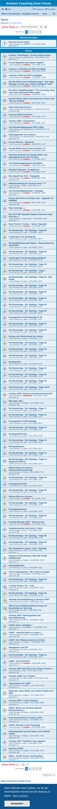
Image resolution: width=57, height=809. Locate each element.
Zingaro (26, 560)
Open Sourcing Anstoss (20, 107)
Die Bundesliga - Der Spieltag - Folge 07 (28, 515)
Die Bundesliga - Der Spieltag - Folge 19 (28, 381)
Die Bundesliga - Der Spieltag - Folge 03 (28, 579)
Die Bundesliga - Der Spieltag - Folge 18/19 (29, 387)
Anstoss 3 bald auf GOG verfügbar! (25, 75)
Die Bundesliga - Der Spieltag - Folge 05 (28, 536)
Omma (25, 472)
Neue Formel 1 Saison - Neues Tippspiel (28, 224)
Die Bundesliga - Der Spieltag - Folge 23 (28, 349)
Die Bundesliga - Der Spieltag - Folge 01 (28, 655)
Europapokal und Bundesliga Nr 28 (25, 317)
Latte (25, 232)
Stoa (25, 743)
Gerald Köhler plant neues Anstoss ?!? (27, 148)
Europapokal (15, 362)
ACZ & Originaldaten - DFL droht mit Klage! (29, 572)
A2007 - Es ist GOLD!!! (19, 661)
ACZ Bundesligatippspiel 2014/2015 (25, 163)
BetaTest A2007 (16, 748)
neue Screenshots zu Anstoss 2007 (25, 718)
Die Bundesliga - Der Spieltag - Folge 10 (28, 477)
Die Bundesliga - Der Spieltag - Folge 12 (28, 453)
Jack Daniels (28, 678)
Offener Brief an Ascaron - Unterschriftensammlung (21, 469)
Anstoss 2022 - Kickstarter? (22, 121)
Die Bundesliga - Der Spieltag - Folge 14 (28, 427)
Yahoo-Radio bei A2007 (20, 683)
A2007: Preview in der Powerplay (24, 725)
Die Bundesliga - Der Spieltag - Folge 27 (28, 323)
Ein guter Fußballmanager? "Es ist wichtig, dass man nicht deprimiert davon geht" (32, 91)
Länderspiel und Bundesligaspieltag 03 (27, 258)
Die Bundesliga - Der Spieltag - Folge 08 (28, 230)
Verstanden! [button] (17, 803)
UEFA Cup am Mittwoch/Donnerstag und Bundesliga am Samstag (28, 607)
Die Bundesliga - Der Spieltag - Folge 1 (27, 270)
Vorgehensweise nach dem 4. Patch (26, 528)
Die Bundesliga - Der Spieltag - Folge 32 (28, 292)
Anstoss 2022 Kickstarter (21, 114)
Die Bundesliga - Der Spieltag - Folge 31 (28, 298)
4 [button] (36, 32)
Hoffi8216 (26, 44)
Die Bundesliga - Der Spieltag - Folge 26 (28, 330)
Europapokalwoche (18, 434)
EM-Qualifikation (16, 446)
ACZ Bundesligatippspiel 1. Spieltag (26, 191)
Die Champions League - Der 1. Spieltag (28, 548)
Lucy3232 (26, 574)
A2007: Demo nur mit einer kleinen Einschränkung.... (25, 709)
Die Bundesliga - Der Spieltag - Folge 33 (28, 285)
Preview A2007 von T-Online (22, 676)
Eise (24, 530)
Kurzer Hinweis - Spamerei (21, 142)
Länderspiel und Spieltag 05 (22, 237)
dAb (24, 185)
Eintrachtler (27, 627)
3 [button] (33, 32)
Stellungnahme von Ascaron (22, 135)
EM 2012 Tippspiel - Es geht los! (24, 169)
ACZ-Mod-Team (16, 23)
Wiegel (25, 403)
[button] (40, 32)
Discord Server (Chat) (19, 42)
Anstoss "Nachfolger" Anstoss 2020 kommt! (30, 55)
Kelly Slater (27, 219)
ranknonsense (28, 57)
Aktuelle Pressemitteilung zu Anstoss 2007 (29, 599)
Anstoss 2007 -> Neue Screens (23, 700)
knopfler (26, 685)
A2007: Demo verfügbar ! (20, 625)
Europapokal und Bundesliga (22, 421)
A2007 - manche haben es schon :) (25, 632)
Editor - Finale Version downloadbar (26, 756)
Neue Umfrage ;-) (17, 208)
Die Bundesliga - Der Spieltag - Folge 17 (28, 408)
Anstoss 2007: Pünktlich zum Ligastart (27, 741)
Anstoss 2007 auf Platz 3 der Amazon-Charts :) (31, 668)
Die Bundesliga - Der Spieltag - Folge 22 (28, 355)
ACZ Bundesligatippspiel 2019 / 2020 (26, 127)
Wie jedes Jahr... (16, 401)
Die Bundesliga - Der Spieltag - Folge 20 (28, 374)
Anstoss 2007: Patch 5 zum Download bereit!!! (31, 393)
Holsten (26, 750)
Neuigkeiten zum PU (18, 647)
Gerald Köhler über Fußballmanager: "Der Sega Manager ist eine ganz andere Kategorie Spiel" (31, 83)
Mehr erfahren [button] (20, 795)
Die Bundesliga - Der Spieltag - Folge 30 (28, 304)
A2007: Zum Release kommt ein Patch (27, 640)
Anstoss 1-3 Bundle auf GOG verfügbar (27, 69)
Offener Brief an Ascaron (20, 496)
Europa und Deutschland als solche (26, 336)
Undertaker (27, 395)
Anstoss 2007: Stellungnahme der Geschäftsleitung (25, 616)
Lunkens (26, 65)
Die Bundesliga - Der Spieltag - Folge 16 (28, 415)
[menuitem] (8, 9)
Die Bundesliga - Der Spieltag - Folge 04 (28, 251)
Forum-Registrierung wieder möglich (26, 62)
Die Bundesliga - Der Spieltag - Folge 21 (28, 368)
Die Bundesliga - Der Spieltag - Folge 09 (28, 490)
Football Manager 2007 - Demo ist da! (26, 522)
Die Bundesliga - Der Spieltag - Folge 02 (28, 264)
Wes (24, 671)
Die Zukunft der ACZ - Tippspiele (24, 176)
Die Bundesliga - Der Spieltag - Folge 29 (28, 311)
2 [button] (29, 32)
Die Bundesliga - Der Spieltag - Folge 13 (28, 440)
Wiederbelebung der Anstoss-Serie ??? (27, 183)
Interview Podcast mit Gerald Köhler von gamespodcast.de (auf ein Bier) (28, 156)
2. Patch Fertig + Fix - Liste (21, 585)
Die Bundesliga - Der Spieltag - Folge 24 (28, 343)
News (4, 19)
